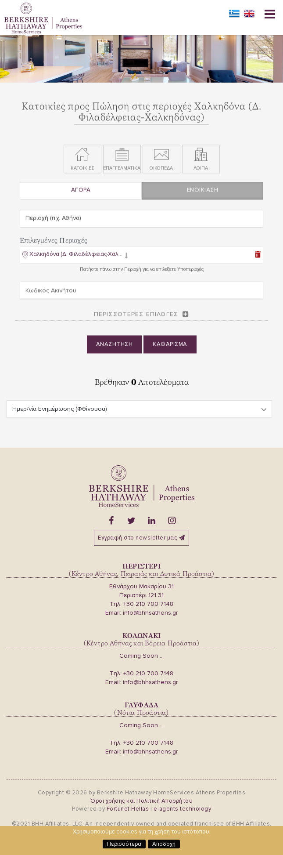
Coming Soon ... (141, 655)
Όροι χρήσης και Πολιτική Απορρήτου (141, 800)
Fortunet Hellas (128, 808)
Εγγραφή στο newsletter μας (141, 537)
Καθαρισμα (170, 347)
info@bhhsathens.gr (150, 612)
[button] (75, 259)
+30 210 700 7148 (148, 604)
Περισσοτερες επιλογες (136, 317)
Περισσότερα (124, 844)
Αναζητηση (114, 347)
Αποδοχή (164, 844)
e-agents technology (182, 808)
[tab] (141, 258)
